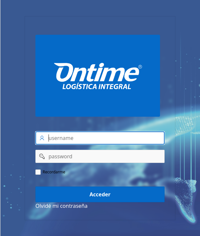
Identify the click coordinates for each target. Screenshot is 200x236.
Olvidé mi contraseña (61, 205)
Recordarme (54, 172)
